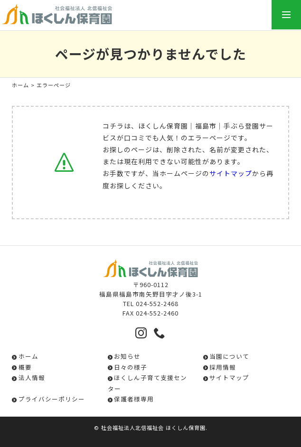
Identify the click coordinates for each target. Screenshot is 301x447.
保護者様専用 (134, 398)
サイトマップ (230, 173)
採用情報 (222, 367)
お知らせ (127, 356)
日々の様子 (130, 367)
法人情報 (32, 377)
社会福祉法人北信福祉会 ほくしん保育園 (153, 427)
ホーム (20, 85)
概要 (25, 367)
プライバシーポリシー (52, 398)
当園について (229, 356)
